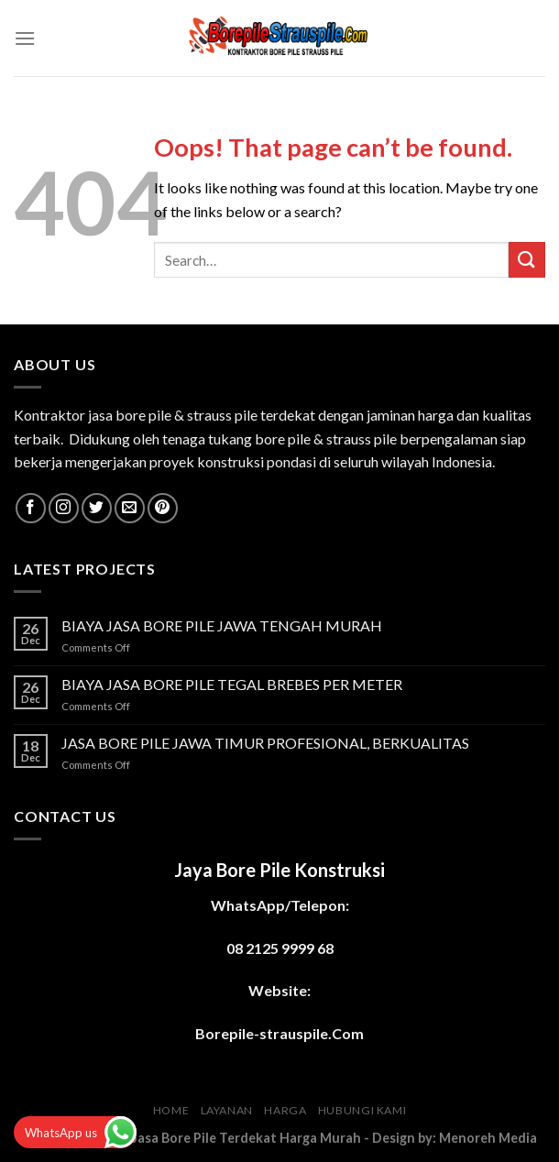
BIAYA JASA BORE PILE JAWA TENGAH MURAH (221, 625)
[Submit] (527, 260)
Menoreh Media (488, 1138)
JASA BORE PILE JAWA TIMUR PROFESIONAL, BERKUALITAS (265, 742)
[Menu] (25, 38)
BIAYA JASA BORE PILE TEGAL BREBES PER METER (231, 684)
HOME (171, 1110)
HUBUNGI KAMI (362, 1110)
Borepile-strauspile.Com (279, 1033)
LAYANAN (227, 1110)
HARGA (285, 1110)
